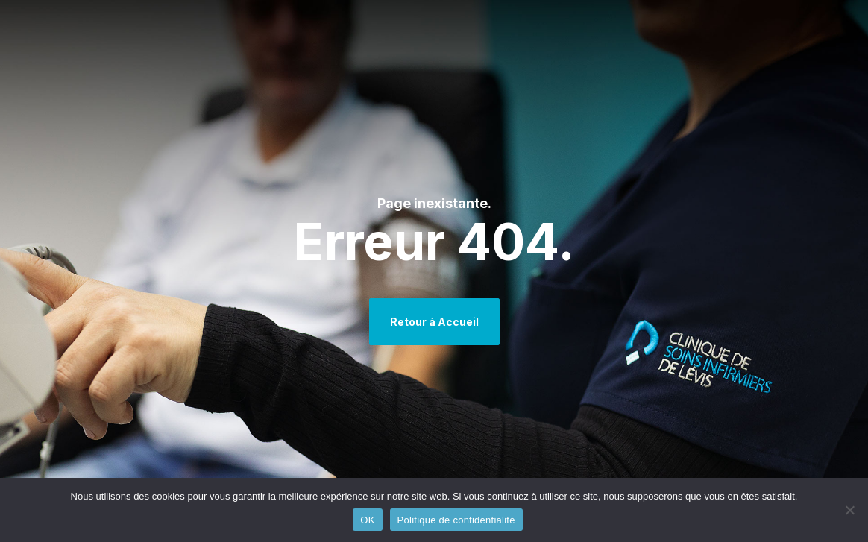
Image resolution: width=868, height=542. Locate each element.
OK (367, 520)
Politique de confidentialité (456, 520)
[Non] (849, 509)
